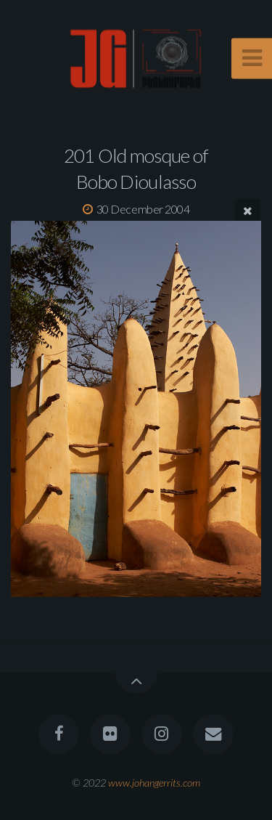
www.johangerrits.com (154, 782)
